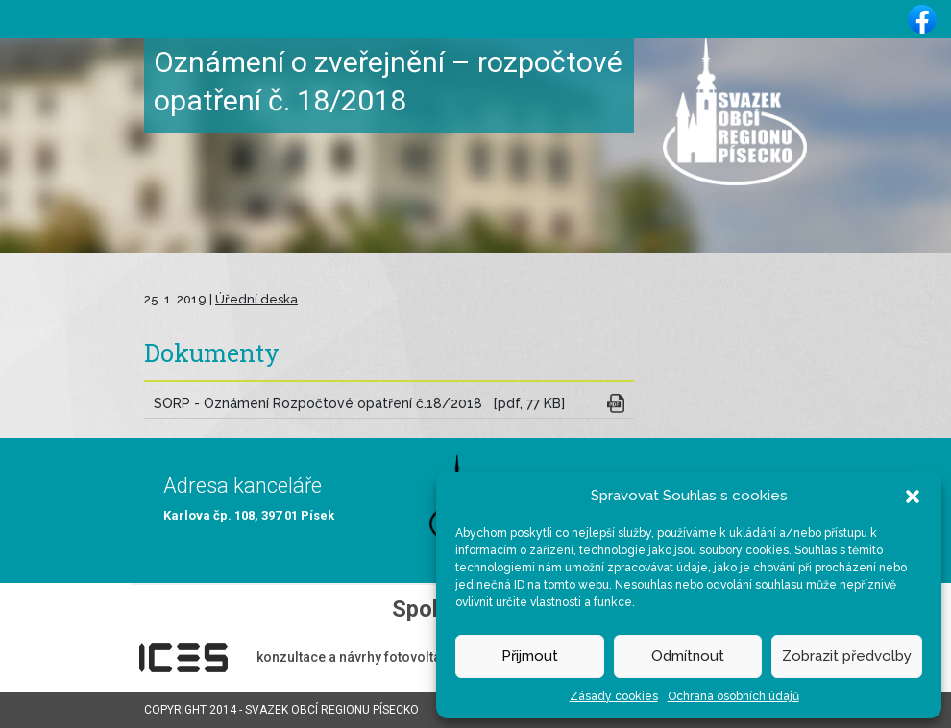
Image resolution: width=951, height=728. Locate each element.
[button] (912, 495)
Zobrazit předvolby (847, 656)
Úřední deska (256, 299)
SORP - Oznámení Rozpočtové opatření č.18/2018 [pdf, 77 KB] (359, 403)
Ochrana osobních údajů (733, 696)
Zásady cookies (614, 696)
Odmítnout (687, 656)
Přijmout (529, 656)
